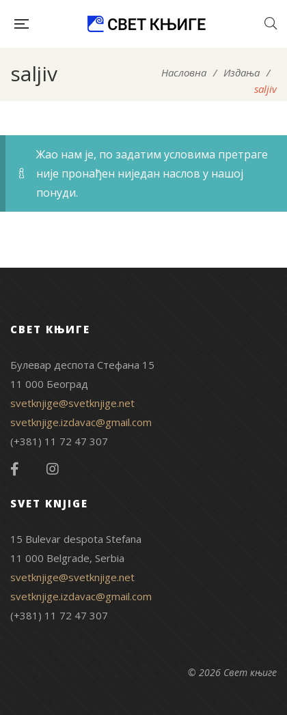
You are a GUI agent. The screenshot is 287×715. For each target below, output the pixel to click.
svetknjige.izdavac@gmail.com (81, 422)
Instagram (52, 469)
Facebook (14, 469)
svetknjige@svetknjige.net (72, 403)
